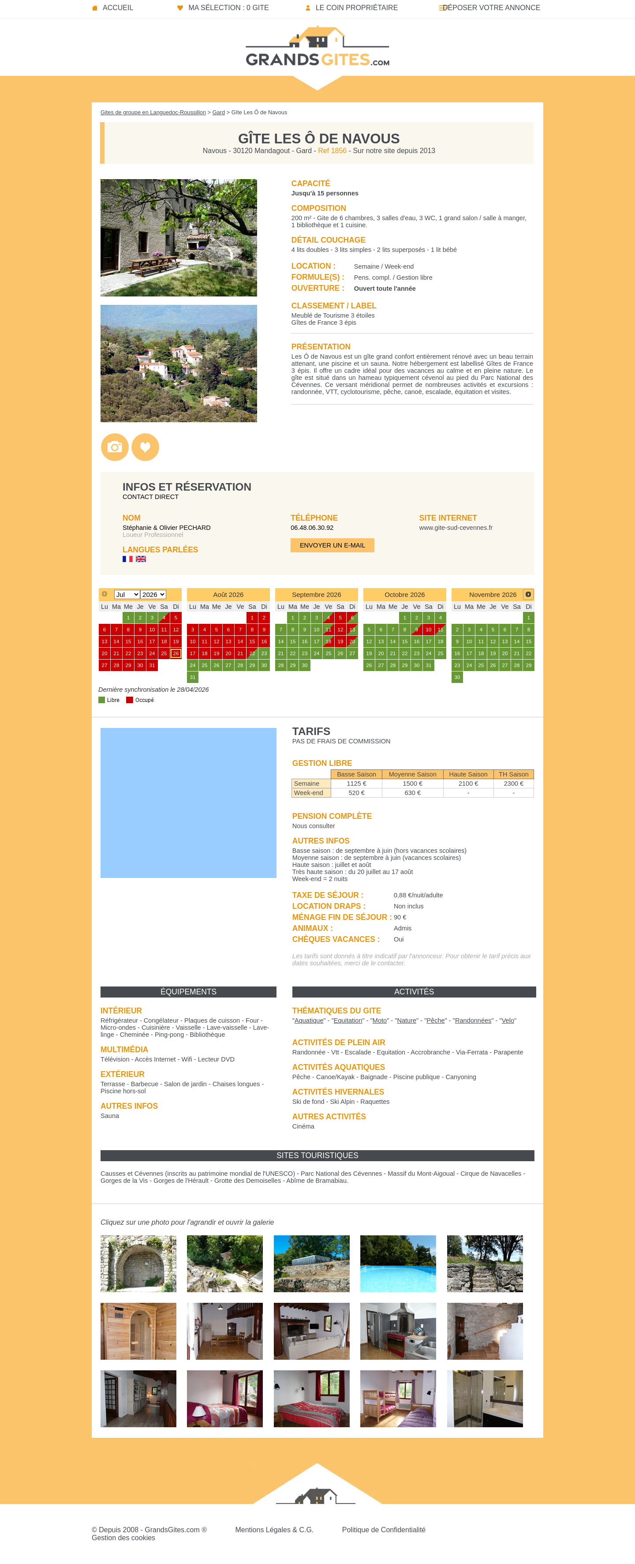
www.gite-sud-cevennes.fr (456, 527)
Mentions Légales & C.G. (274, 1530)
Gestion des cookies (123, 1537)
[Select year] (153, 594)
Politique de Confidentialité (384, 1530)
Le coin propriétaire (357, 7)
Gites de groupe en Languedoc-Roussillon (153, 112)
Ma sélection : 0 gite (228, 7)
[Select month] (127, 594)
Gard (219, 112)
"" (309, 1020)
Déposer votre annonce (491, 7)
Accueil (118, 7)
